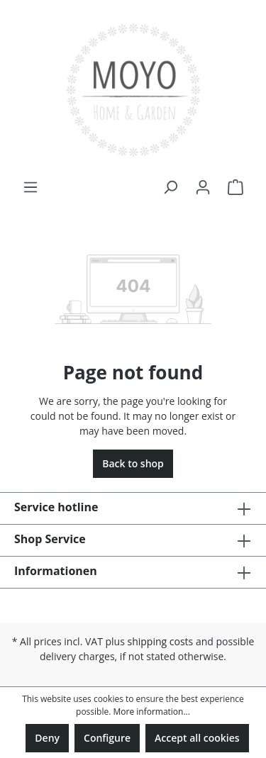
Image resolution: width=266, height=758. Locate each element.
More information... (151, 712)
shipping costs (161, 641)
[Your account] (203, 187)
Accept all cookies (197, 738)
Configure (107, 738)
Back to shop (133, 463)
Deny (47, 738)
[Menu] (30, 187)
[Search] (170, 187)
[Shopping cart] (235, 187)
